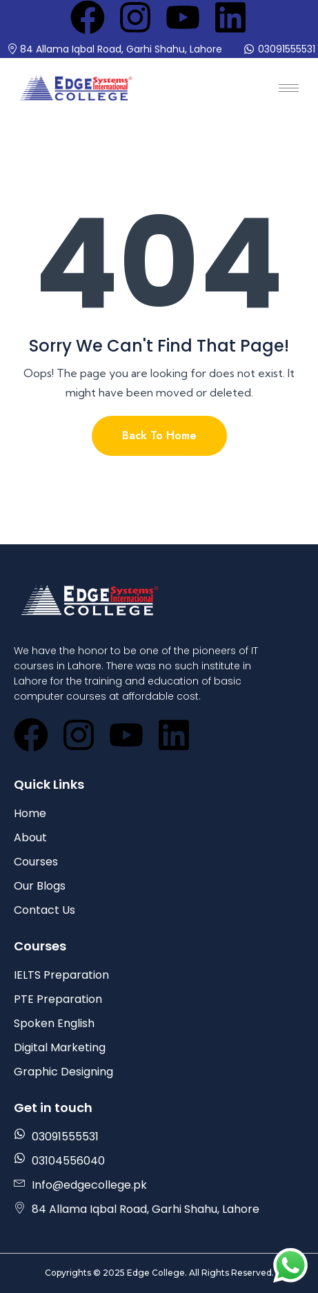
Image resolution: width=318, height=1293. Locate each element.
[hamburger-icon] (288, 88)
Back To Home (159, 435)
